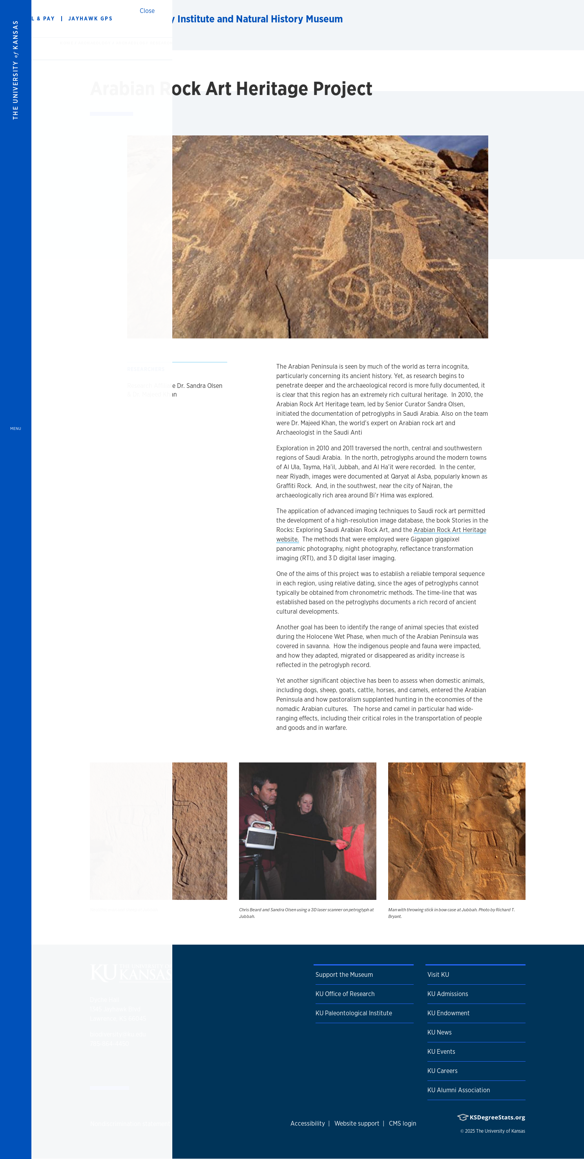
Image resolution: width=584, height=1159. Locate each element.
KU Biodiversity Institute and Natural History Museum (224, 19)
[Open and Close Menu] (15, 579)
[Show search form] (549, 19)
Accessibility (307, 1123)
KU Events (441, 1051)
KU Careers (442, 1071)
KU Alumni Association (458, 1090)
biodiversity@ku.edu (118, 1034)
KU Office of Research (345, 994)
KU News (439, 1032)
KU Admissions (447, 994)
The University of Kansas (500, 1131)
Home (67, 43)
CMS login (402, 1123)
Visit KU (438, 975)
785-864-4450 (109, 1044)
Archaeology (95, 43)
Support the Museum (344, 975)
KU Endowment (448, 1013)
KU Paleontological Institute (354, 1013)
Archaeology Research (144, 43)
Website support (357, 1123)
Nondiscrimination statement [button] (130, 1124)
